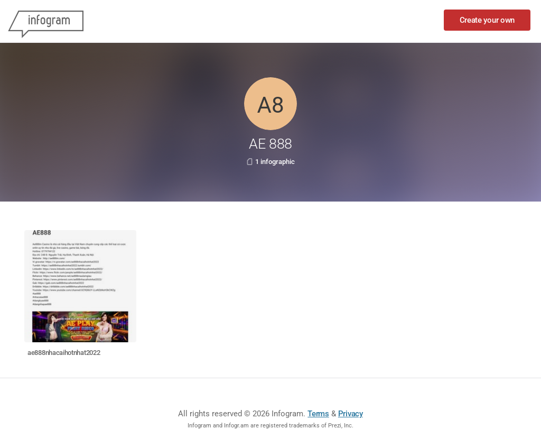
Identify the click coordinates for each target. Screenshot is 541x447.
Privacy (350, 413)
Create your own (487, 20)
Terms (318, 413)
